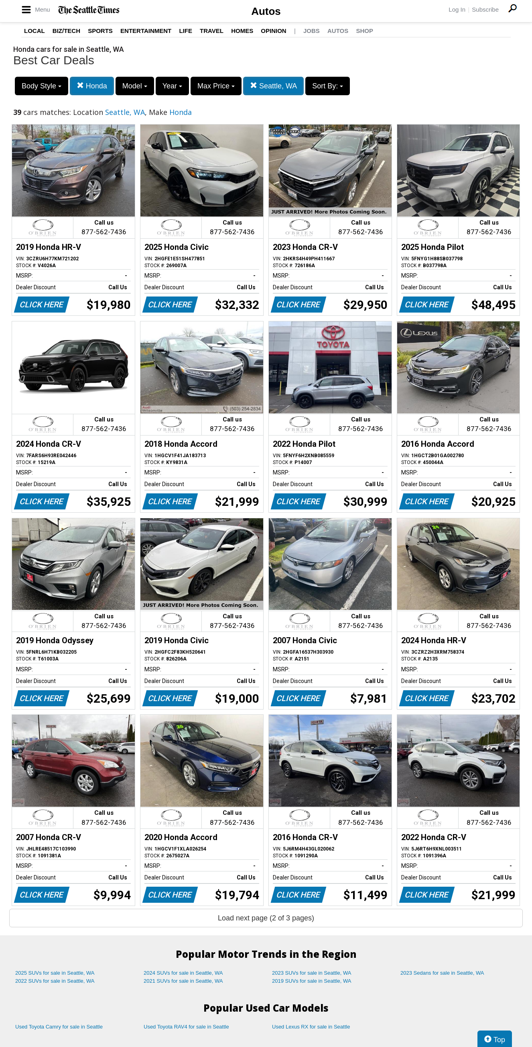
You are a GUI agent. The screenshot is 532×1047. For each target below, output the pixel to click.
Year (172, 86)
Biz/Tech (66, 30)
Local (34, 30)
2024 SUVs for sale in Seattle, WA (183, 973)
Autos (266, 11)
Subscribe (485, 9)
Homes (242, 30)
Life (185, 30)
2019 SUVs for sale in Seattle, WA (311, 981)
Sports (100, 30)
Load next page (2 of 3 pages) (266, 918)
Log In (457, 9)
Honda (92, 86)
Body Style (41, 86)
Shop (364, 30)
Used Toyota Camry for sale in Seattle (59, 1027)
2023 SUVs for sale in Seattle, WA (311, 973)
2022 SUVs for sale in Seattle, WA (55, 981)
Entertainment (145, 30)
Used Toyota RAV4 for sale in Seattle (186, 1027)
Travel (211, 30)
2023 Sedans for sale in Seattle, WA (442, 973)
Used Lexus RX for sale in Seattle (311, 1027)
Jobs (311, 30)
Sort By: (327, 86)
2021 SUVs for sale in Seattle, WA (183, 981)
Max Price (216, 86)
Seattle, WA (273, 86)
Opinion (273, 30)
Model (134, 86)
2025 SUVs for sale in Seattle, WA (55, 973)
